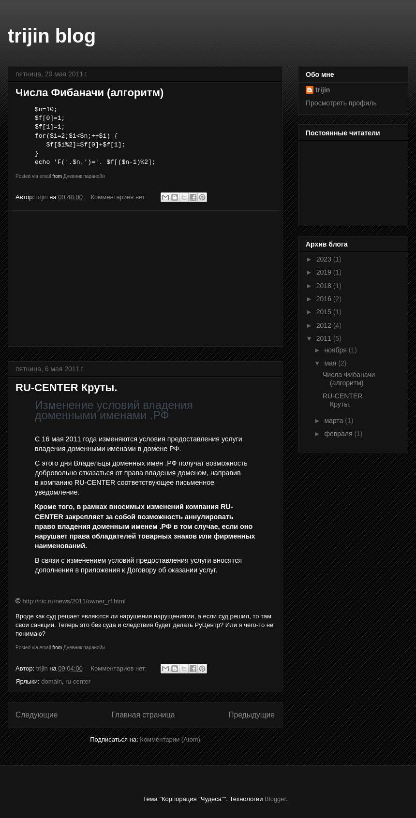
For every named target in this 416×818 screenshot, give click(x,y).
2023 (324, 259)
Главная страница (143, 715)
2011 (324, 338)
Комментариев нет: (120, 197)
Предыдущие (251, 715)
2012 (324, 325)
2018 (324, 286)
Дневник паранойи (84, 176)
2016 (324, 299)
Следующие (36, 715)
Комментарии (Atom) (170, 739)
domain (51, 681)
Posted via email (33, 176)
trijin (322, 90)
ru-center (77, 681)
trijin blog (52, 35)
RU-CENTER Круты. (66, 387)
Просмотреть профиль (341, 103)
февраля (339, 434)
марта (334, 420)
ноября (336, 350)
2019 (324, 272)
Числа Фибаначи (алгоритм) (89, 93)
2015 (324, 312)
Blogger (275, 799)
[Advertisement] (145, 278)
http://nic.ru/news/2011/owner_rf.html (74, 601)
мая (331, 363)
